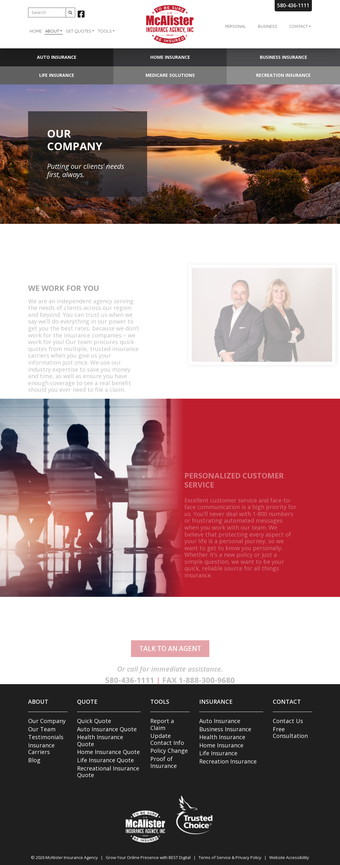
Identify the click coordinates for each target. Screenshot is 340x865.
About (52, 31)
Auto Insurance (56, 57)
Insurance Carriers (41, 748)
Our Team (42, 729)
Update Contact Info (167, 739)
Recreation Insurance (283, 75)
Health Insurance (222, 737)
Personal (235, 26)
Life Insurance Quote (105, 760)
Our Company (47, 721)
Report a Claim (162, 724)
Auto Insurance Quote (107, 729)
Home (36, 31)
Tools (105, 31)
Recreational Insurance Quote (108, 771)
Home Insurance (170, 57)
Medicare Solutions (170, 75)
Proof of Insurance (163, 762)
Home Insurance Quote (108, 752)
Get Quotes (78, 31)
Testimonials (45, 737)
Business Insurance (283, 57)
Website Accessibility (289, 857)
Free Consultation (290, 732)
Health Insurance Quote (100, 740)
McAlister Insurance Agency (71, 857)
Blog (34, 760)
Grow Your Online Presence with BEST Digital (148, 857)
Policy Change (169, 750)
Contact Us (288, 721)
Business (267, 26)
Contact (298, 26)
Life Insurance (56, 75)
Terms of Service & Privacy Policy (230, 857)
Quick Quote (94, 721)
